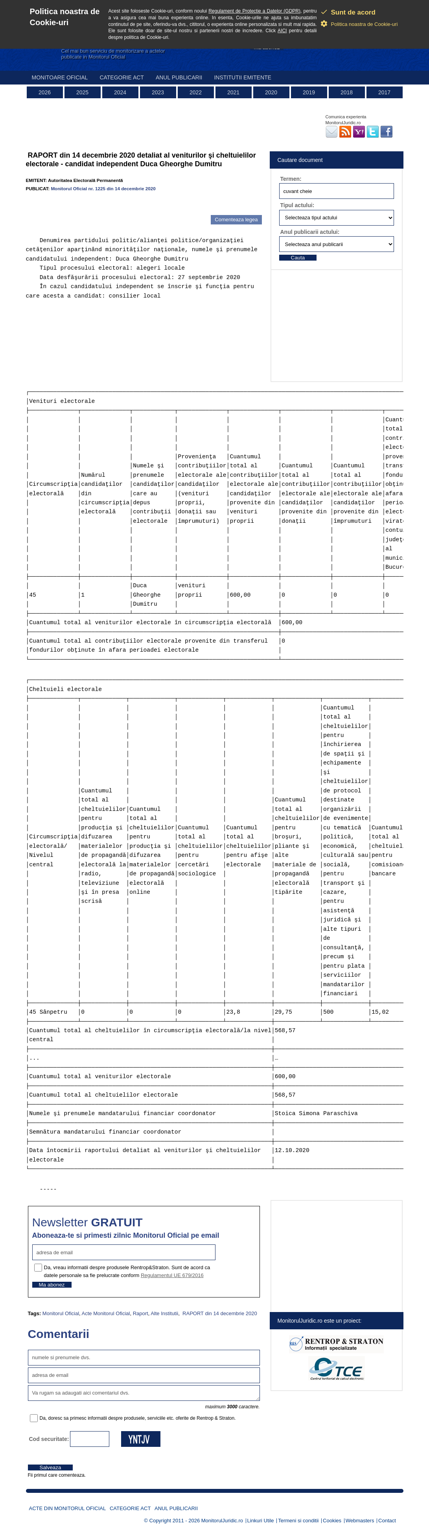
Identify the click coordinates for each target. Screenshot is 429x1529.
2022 (196, 92)
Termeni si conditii (298, 1520)
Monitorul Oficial (60, 1313)
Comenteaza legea (236, 219)
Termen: (291, 179)
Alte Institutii (164, 1313)
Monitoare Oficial (60, 77)
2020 (271, 92)
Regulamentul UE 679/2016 (172, 1275)
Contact (387, 1520)
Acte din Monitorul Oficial (67, 1508)
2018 (347, 92)
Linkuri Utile (260, 1520)
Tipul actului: (297, 205)
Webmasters (360, 1520)
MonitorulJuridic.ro (222, 1520)
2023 (158, 92)
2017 (384, 92)
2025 (82, 92)
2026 (45, 92)
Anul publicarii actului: (310, 232)
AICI (282, 30)
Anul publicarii (179, 77)
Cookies (332, 1520)
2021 (233, 92)
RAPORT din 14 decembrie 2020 (219, 1313)
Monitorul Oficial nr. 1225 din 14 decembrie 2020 (103, 188)
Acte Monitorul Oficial (106, 1313)
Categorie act (121, 77)
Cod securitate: (49, 1439)
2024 (120, 92)
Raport (140, 1313)
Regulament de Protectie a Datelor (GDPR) (254, 11)
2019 (309, 92)
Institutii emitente (242, 77)
